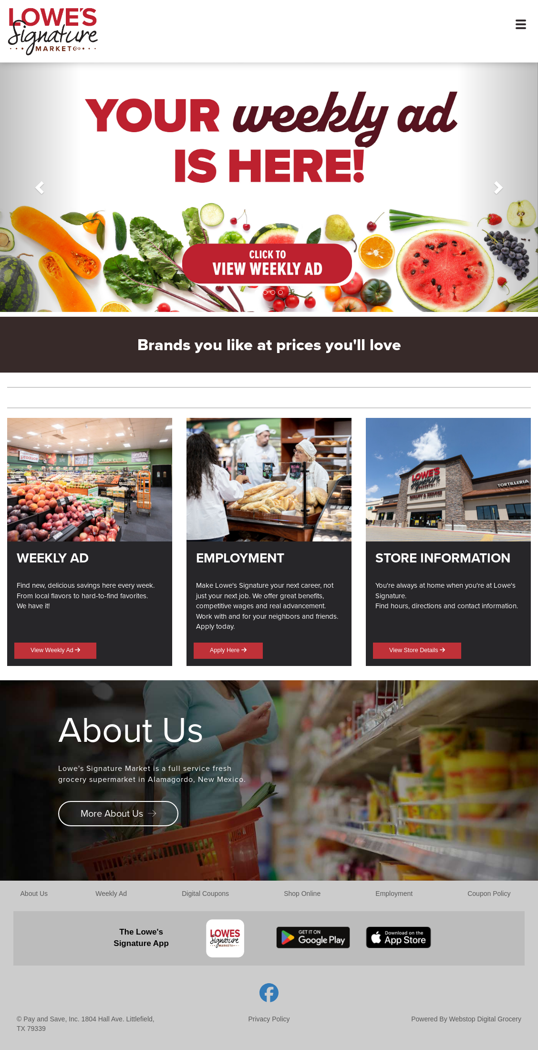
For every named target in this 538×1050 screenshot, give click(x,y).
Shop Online (302, 893)
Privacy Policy (269, 1019)
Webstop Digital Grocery (485, 1019)
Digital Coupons (205, 893)
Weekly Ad (111, 893)
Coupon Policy (488, 893)
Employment (394, 893)
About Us (34, 893)
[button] (40, 187)
